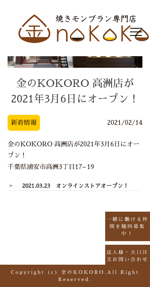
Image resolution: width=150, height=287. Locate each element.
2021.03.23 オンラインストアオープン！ (75, 186)
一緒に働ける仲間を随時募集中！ (125, 226)
